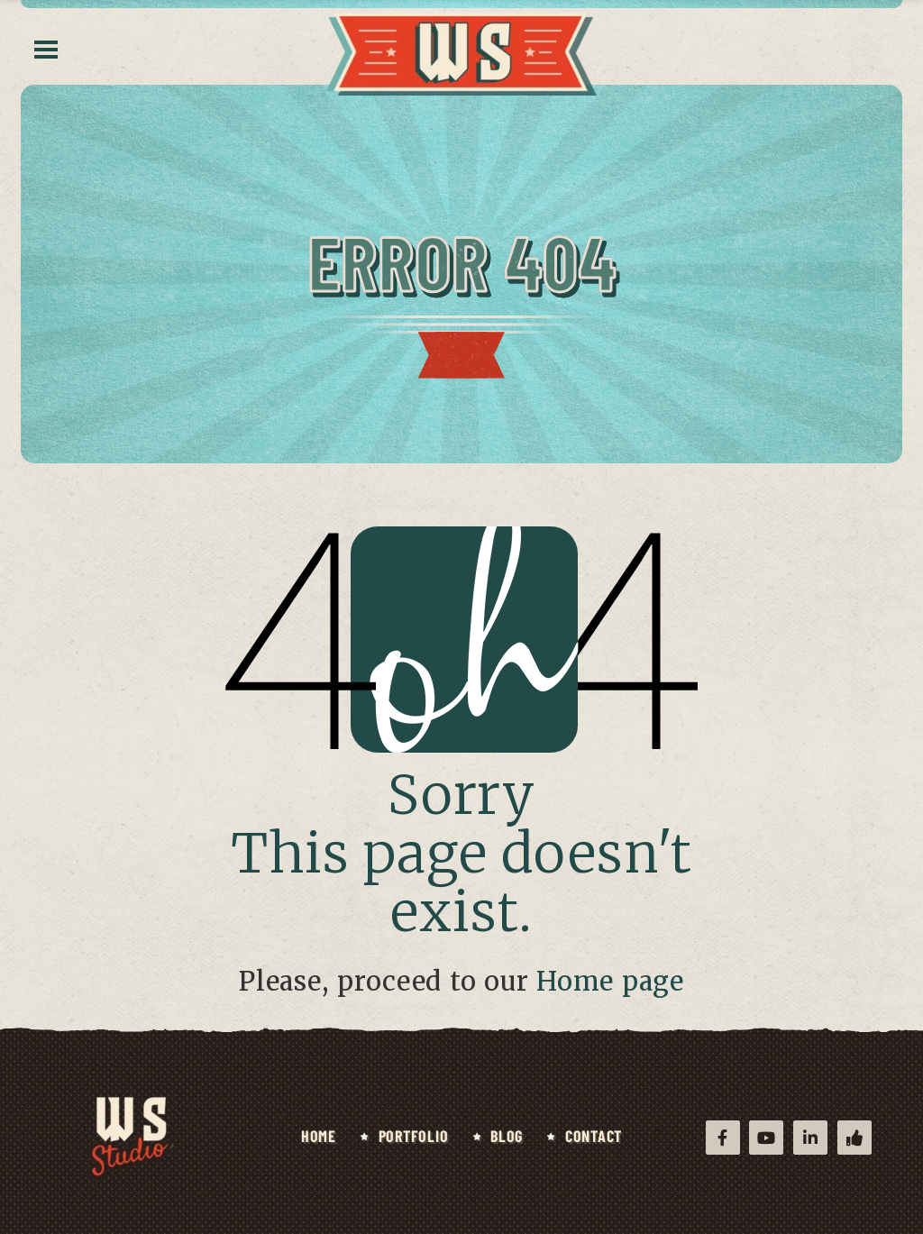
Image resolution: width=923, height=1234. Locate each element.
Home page (610, 981)
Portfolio (413, 1136)
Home (318, 1136)
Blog (506, 1136)
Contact (593, 1136)
